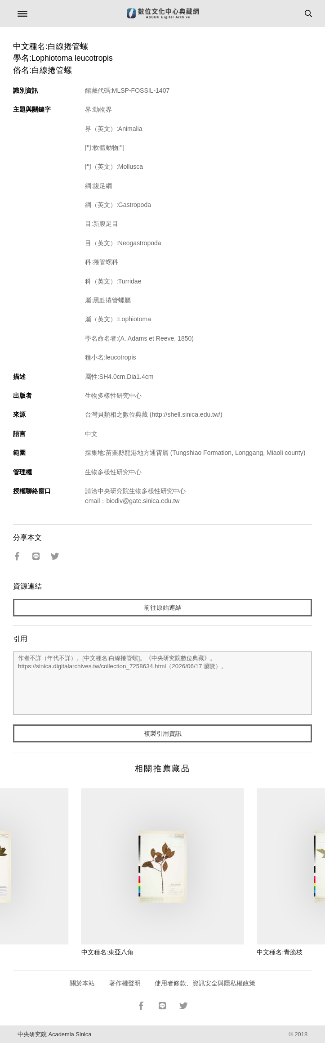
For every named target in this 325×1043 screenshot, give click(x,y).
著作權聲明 (125, 983)
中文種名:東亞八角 (107, 952)
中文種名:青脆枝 (280, 952)
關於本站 (82, 983)
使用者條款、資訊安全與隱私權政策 (205, 983)
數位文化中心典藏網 (163, 13)
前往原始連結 (163, 607)
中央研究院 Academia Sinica (54, 1034)
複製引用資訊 (163, 733)
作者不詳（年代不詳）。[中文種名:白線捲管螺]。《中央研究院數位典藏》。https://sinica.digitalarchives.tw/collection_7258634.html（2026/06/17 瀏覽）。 (162, 683)
